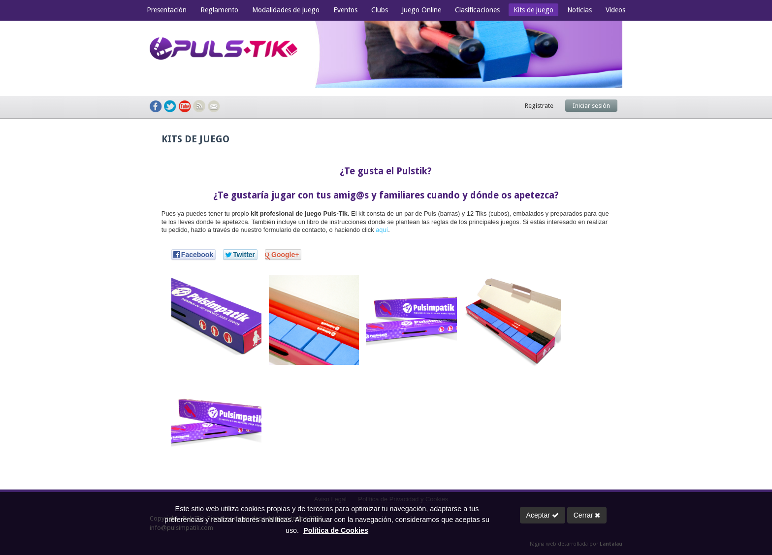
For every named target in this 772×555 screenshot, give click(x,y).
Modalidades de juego (286, 10)
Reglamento (219, 10)
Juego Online (421, 10)
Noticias (579, 10)
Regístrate (539, 105)
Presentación (167, 10)
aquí (382, 229)
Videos (615, 10)
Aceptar (542, 515)
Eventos (345, 10)
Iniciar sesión (591, 105)
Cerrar (587, 515)
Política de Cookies (335, 530)
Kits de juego (533, 10)
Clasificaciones (477, 10)
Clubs (379, 10)
